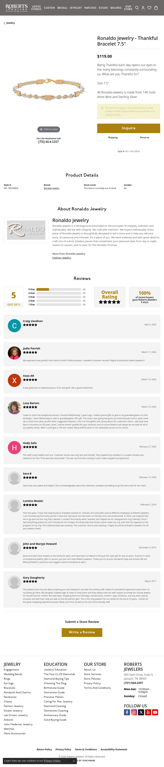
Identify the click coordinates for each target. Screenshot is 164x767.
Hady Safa (29, 443)
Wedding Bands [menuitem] (13, 674)
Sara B (27, 473)
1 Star (31, 304)
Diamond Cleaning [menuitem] (55, 706)
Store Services (92, 674)
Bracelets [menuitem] (9, 688)
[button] (137, 7)
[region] (48, 89)
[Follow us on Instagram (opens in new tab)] (134, 712)
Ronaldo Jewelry (51, 188)
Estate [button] (103, 8)
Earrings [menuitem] (9, 683)
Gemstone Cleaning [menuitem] (56, 710)
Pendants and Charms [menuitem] (17, 692)
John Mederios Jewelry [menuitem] (18, 724)
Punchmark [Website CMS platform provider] (89, 760)
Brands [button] (116, 8)
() (84, 289)
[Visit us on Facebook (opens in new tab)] (127, 712)
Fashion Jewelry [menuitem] (14, 706)
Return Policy (44, 749)
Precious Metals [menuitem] (54, 697)
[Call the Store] (133, 683)
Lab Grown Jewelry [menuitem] (16, 715)
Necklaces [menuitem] (10, 697)
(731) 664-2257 (48, 142)
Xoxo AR (28, 376)
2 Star (31, 300)
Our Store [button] (128, 7)
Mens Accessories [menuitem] (15, 733)
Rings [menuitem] (7, 679)
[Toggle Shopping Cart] (156, 7)
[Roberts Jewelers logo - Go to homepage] (17, 8)
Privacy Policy (92, 683)
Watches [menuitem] (9, 729)
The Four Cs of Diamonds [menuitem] (59, 674)
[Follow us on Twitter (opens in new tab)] (141, 712)
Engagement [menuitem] (11, 669)
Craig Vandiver (33, 321)
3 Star (31, 297)
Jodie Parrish (31, 348)
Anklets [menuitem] (8, 720)
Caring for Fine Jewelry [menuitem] (58, 701)
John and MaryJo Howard (40, 544)
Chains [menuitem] (8, 701)
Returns (144, 138)
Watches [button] (90, 8)
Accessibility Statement (114, 749)
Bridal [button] (62, 8)
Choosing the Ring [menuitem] (55, 683)
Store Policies (92, 679)
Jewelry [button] (76, 8)
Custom (49, 8)
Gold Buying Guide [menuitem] (55, 720)
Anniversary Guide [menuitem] (55, 715)
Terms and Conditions (97, 688)
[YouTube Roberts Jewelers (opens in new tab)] (155, 712)
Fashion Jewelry (61, 257)
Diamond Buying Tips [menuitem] (56, 679)
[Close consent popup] (74, 761)
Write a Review (82, 632)
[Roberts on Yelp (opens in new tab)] (148, 712)
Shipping (112, 138)
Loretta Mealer (33, 501)
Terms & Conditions (86, 749)
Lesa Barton (31, 403)
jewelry (10, 22)
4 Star (31, 293)
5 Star (31, 289)
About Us (90, 669)
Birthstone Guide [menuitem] (54, 688)
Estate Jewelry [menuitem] (13, 710)
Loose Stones (36, 7)
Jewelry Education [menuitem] (55, 669)
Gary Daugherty (34, 577)
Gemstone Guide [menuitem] (54, 692)
